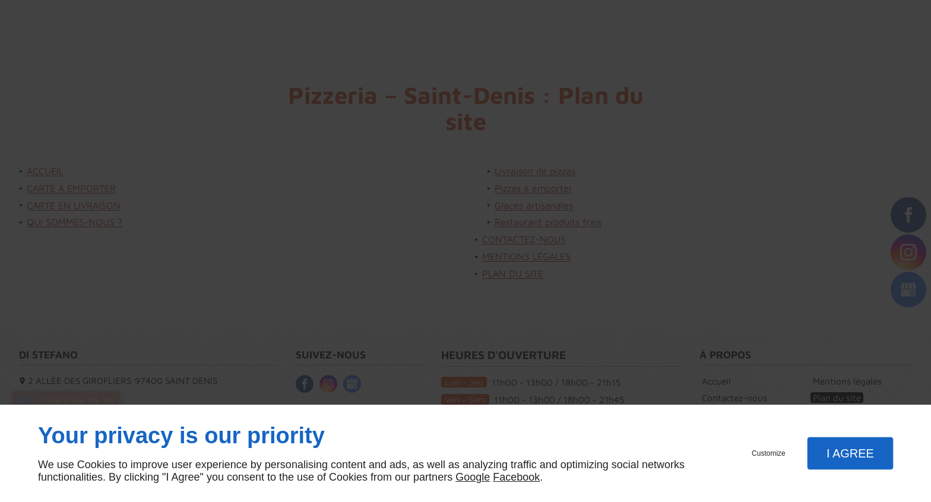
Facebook (516, 477)
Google (472, 477)
